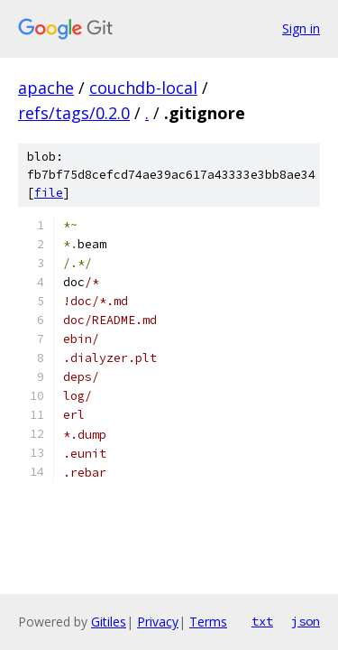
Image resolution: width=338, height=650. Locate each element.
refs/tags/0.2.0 (74, 113)
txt (262, 621)
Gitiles (108, 621)
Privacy (157, 621)
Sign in (301, 28)
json (305, 621)
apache (46, 87)
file (48, 192)
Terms (208, 621)
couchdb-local (143, 87)
